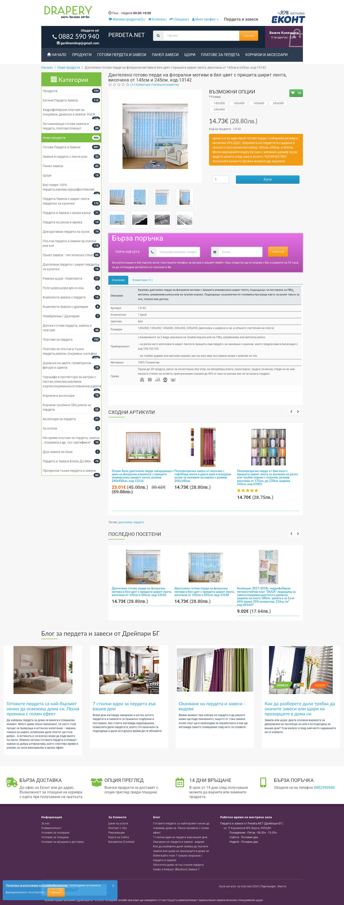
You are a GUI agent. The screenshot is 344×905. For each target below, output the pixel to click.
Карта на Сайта (118, 837)
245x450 (219, 109)
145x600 (258, 103)
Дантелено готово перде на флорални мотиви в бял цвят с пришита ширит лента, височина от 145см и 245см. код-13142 (142, 591)
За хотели (50, 428)
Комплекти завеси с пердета (64, 297)
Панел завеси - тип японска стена (68, 255)
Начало (56, 55)
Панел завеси (165, 55)
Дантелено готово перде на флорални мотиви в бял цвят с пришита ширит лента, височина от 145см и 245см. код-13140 (204, 591)
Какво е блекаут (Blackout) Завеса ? (176, 869)
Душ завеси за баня (58, 452)
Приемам (56, 892)
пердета (138, 522)
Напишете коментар (165, 84)
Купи (268, 179)
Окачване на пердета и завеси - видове (212, 706)
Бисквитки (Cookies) (121, 841)
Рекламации (116, 832)
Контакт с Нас (117, 828)
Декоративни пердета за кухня (66, 231)
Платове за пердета (220, 55)
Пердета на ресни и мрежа (62, 222)
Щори (189, 55)
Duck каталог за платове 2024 (239, 886)
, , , (247, 828)
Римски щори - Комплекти (62, 278)
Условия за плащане (55, 837)
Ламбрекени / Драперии (61, 316)
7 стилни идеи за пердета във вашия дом (124, 706)
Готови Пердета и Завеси (121, 55)
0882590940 (324, 787)
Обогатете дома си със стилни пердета (178, 864)
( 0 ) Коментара (140, 84)
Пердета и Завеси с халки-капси (67, 213)
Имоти (281, 886)
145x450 (238, 103)
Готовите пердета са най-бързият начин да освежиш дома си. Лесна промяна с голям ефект (43, 708)
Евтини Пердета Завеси (60, 100)
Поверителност (51, 828)
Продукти (82, 55)
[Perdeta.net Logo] (67, 13)
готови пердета (167, 900)
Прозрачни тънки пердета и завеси (69, 470)
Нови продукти (54, 138)
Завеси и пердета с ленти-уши (65, 156)
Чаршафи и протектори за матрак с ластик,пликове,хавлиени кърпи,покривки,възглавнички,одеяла (72, 381)
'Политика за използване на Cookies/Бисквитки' (37, 885)
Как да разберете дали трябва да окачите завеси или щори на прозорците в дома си (300, 708)
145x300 (219, 103)
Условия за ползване (55, 832)
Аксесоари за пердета (59, 419)
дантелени (125, 522)
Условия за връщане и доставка (62, 841)
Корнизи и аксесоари (266, 55)
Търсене (248, 35)
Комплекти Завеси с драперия (65, 307)
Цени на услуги (118, 823)
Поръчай (278, 251)
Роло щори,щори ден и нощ (63, 288)
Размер (216, 96)
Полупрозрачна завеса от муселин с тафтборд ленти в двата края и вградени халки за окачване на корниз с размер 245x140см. (202, 476)
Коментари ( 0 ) (142, 280)
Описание (118, 280)
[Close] (113, 885)
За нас (45, 823)
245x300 (278, 103)
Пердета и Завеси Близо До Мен (67, 461)
